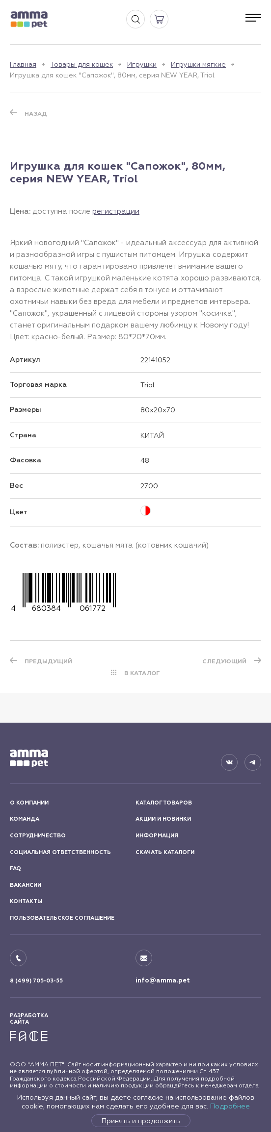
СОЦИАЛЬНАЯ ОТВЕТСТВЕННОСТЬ (60, 852)
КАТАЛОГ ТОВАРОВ (164, 803)
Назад (36, 113)
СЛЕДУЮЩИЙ (224, 661)
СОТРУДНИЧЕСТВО (38, 835)
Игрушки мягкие (198, 64)
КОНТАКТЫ (26, 901)
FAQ (15, 868)
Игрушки (142, 64)
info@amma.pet (163, 980)
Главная (23, 64)
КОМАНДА (24, 819)
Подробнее (230, 1106)
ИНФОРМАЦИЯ (157, 835)
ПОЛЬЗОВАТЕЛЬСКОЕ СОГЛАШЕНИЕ (62, 918)
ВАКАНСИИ (25, 885)
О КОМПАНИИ (29, 803)
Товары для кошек (82, 64)
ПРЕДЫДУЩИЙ (48, 661)
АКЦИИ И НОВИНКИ (163, 819)
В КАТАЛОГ (142, 673)
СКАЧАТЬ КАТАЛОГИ (165, 852)
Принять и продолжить (141, 1121)
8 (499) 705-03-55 (36, 981)
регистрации (115, 211)
